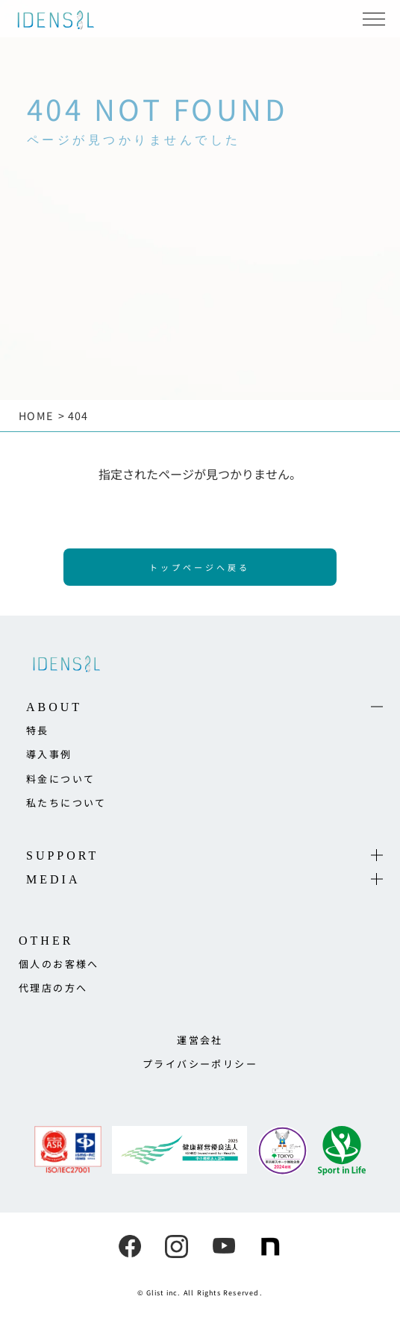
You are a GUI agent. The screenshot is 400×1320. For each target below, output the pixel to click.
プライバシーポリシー (200, 1064)
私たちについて (66, 802)
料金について (60, 779)
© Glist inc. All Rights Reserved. (200, 1293)
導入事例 (49, 754)
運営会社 (200, 1040)
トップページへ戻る (199, 567)
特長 (37, 730)
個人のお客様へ (59, 964)
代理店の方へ (53, 987)
